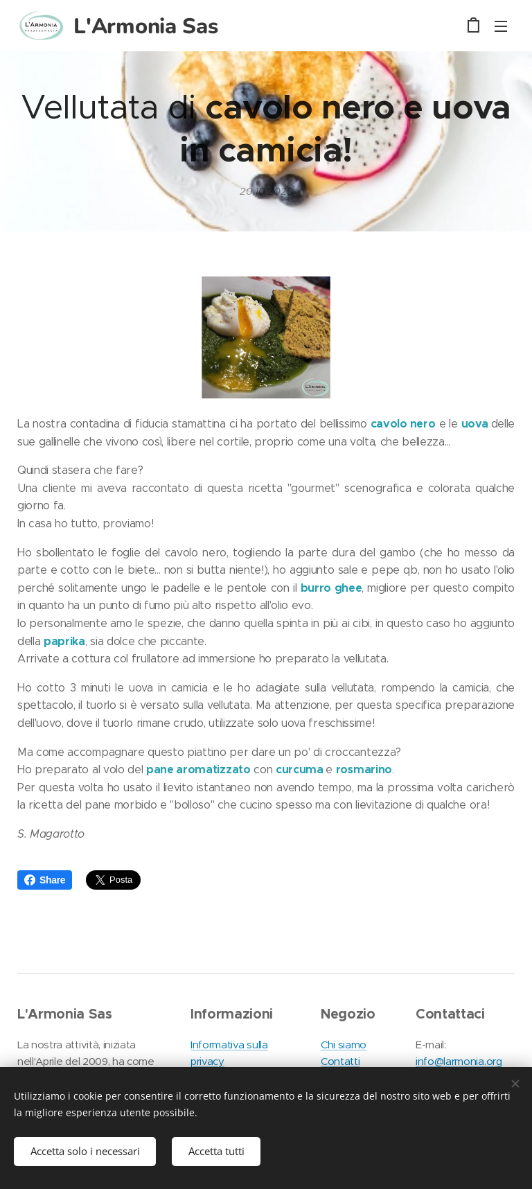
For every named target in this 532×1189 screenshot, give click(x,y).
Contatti (340, 1061)
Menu (501, 26)
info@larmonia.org (459, 1061)
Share (44, 880)
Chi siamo (343, 1044)
